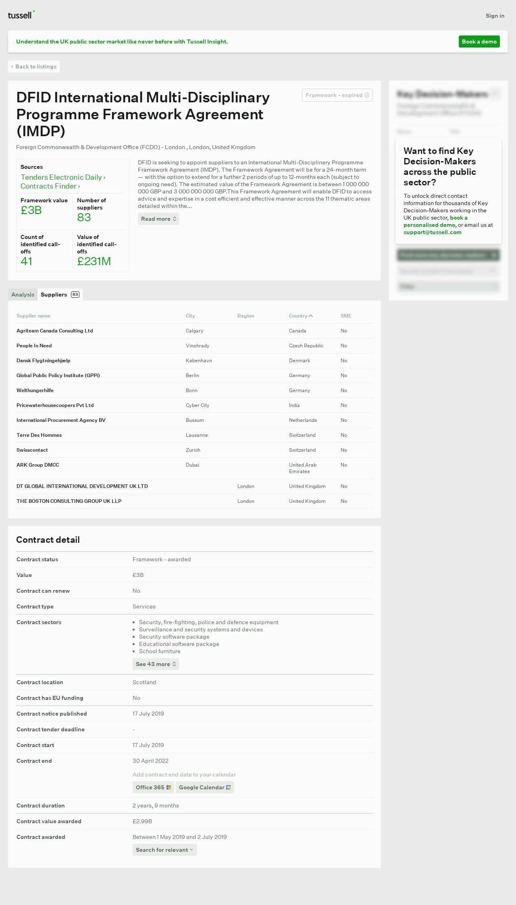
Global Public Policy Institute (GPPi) (58, 375)
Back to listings (33, 66)
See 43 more (156, 664)
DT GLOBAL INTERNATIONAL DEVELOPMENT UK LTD (82, 486)
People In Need (34, 345)
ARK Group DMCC (38, 464)
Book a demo (479, 41)
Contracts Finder (50, 186)
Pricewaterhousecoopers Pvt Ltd (55, 405)
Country (301, 316)
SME (349, 316)
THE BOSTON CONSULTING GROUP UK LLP (69, 501)
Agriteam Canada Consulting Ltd (55, 330)
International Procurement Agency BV (61, 420)
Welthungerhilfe (35, 390)
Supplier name (36, 316)
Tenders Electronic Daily (63, 177)
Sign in (495, 15)
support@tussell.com (433, 232)
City (193, 316)
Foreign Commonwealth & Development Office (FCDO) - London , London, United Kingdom (136, 147)
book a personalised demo (436, 221)
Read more (158, 218)
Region (248, 316)
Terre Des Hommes (39, 435)
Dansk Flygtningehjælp (44, 360)
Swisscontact (32, 449)
